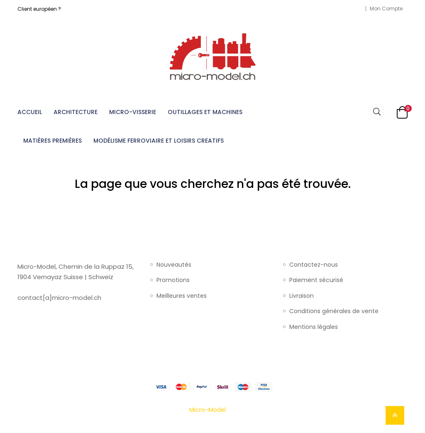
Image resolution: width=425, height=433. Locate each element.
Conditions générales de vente (334, 311)
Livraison (301, 296)
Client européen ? (39, 8)
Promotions (173, 280)
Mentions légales (313, 327)
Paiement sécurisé (316, 280)
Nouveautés (173, 265)
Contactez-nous (313, 265)
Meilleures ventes (181, 296)
